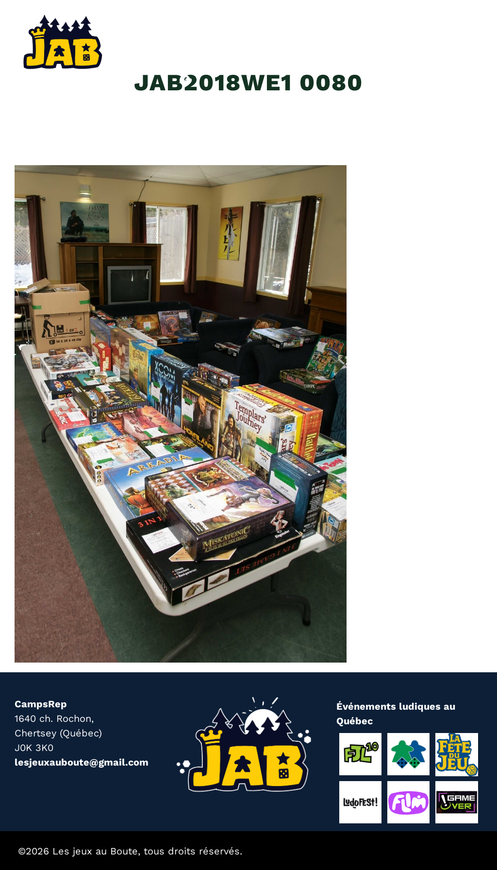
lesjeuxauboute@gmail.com (82, 762)
